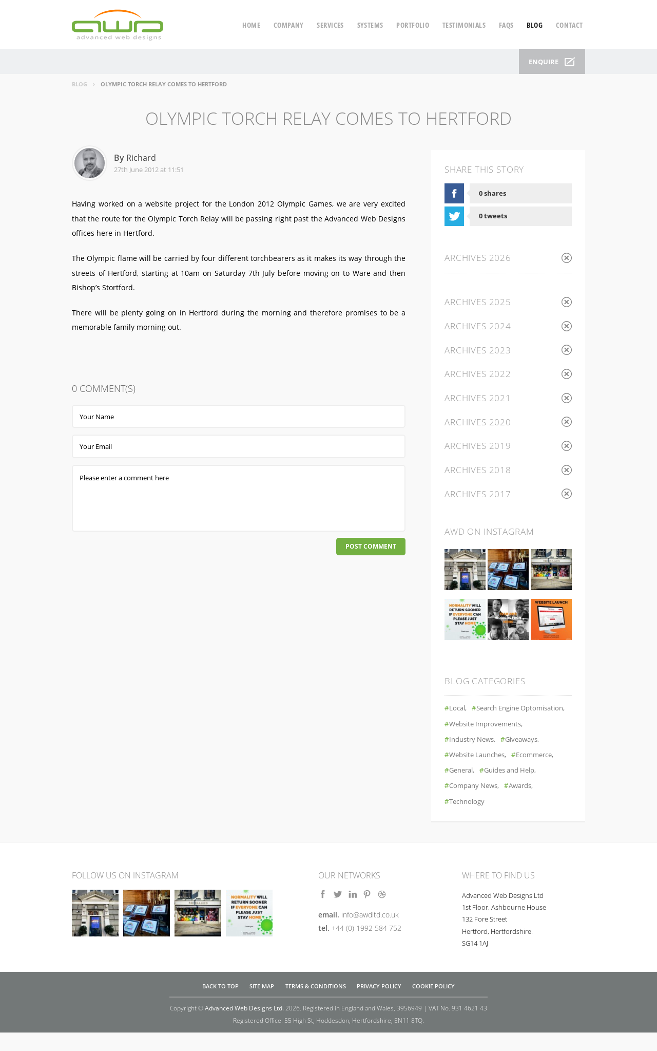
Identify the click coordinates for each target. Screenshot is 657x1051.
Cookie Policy (433, 1004)
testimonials (464, 25)
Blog (79, 84)
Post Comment (369, 547)
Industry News (474, 757)
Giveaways (529, 757)
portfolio (412, 25)
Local (458, 711)
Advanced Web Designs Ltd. (244, 1026)
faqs (506, 25)
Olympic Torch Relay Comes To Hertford (164, 84)
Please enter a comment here (238, 498)
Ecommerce (544, 773)
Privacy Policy (379, 1004)
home (251, 25)
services (330, 25)
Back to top (220, 1004)
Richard (141, 157)
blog (535, 25)
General (463, 789)
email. (358, 933)
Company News (476, 804)
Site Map (261, 1004)
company (289, 25)
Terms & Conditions (315, 1004)
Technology (469, 819)
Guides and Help (517, 789)
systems (370, 25)
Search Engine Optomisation (499, 726)
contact (569, 25)
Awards (527, 804)
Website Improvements (489, 742)
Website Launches (481, 773)
